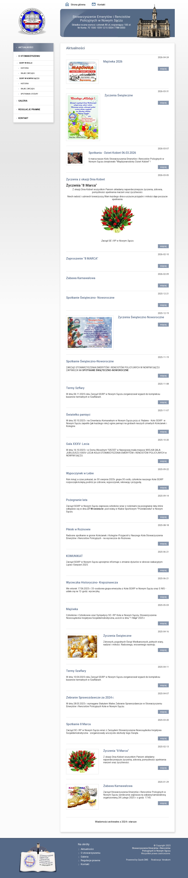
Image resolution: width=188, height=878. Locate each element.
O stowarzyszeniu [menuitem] (29, 56)
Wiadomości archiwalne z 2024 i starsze (116, 821)
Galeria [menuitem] (22, 100)
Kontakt (101, 4)
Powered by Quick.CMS (137, 859)
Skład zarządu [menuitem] (28, 73)
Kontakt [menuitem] (23, 118)
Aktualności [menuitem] (25, 47)
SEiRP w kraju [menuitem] (25, 63)
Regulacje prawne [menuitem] (29, 109)
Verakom (166, 859)
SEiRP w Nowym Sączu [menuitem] (29, 78)
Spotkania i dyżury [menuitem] (29, 94)
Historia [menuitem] (24, 68)
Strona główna (78, 4)
